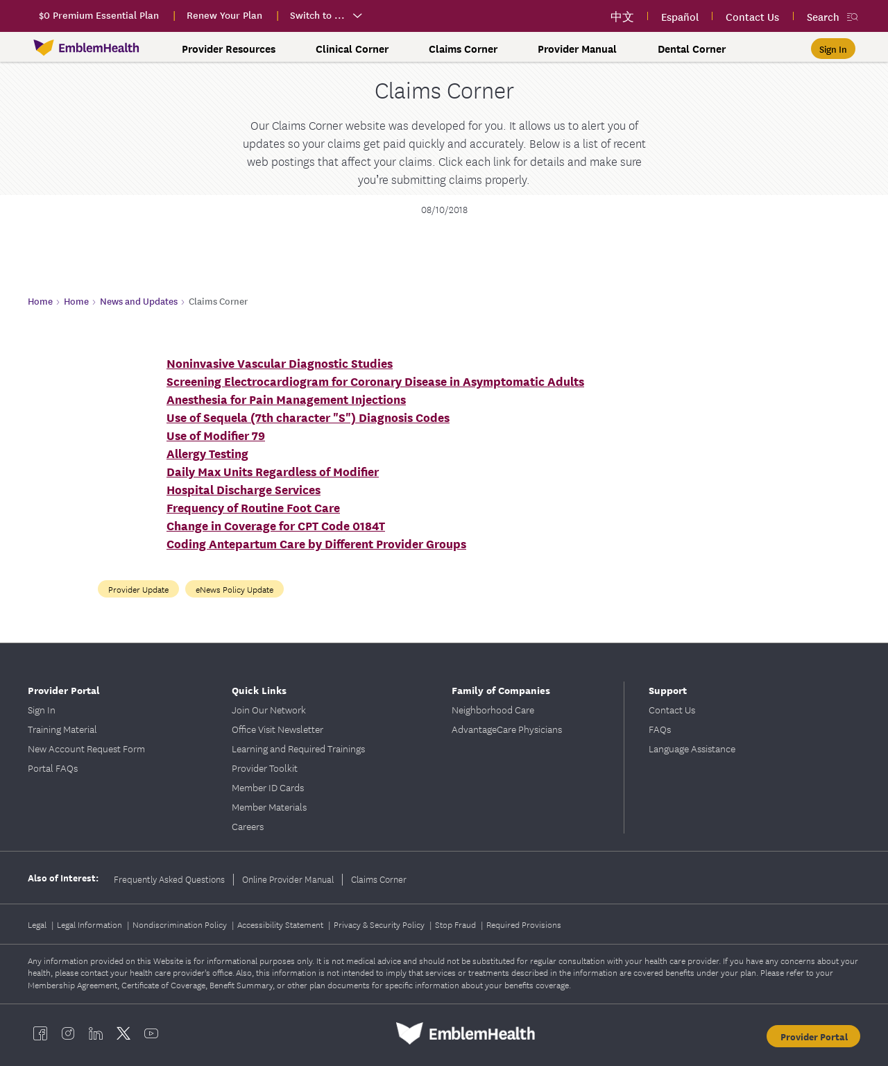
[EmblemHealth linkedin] (95, 1033)
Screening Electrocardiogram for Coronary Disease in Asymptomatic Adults (375, 380)
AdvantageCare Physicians (507, 728)
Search (823, 16)
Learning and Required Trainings (298, 748)
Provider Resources (228, 48)
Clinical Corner (352, 48)
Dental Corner (692, 48)
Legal (38, 924)
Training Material (62, 728)
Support (668, 689)
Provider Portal (64, 689)
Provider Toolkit (265, 767)
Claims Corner (463, 48)
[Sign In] (833, 48)
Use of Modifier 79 (215, 434)
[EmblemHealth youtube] (151, 1033)
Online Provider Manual (288, 879)
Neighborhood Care (493, 709)
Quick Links (259, 689)
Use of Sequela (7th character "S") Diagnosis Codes (308, 416)
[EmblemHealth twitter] (123, 1033)
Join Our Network (269, 709)
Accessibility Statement (281, 924)
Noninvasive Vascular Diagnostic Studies (279, 362)
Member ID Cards (268, 787)
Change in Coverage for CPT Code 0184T (275, 525)
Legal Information (90, 924)
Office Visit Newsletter (277, 728)
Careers (248, 826)
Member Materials (269, 806)
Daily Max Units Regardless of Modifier (272, 471)
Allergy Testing (207, 453)
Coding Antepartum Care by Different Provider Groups (316, 543)
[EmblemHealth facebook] (40, 1033)
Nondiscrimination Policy (181, 924)
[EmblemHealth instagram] (68, 1033)
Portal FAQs (53, 767)
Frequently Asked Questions (169, 879)
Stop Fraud (456, 924)
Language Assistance (692, 748)
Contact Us (672, 709)
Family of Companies (501, 689)
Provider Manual (577, 48)
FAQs (660, 728)
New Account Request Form (86, 748)
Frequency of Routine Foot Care (253, 507)
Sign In (42, 709)
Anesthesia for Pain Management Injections (286, 398)
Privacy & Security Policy (380, 924)
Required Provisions (523, 924)
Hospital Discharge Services (243, 489)
